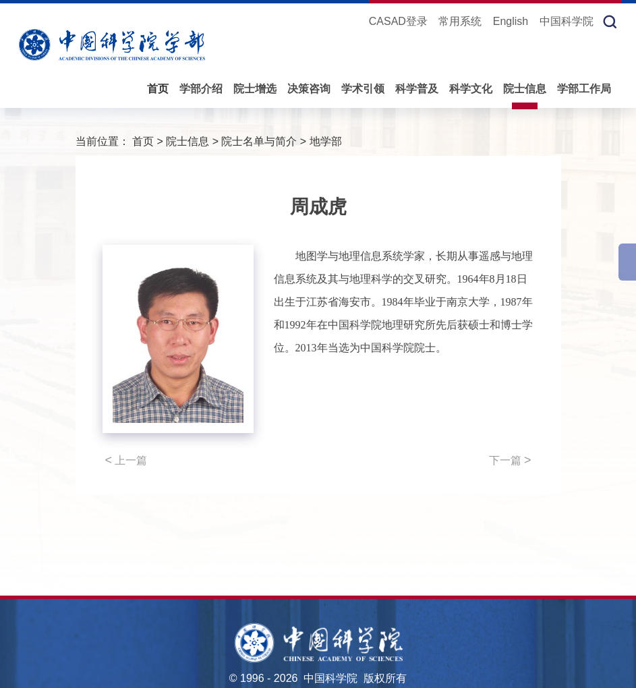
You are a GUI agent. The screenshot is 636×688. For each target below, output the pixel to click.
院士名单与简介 (259, 141)
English (510, 21)
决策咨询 (308, 88)
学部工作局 (584, 88)
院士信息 (524, 88)
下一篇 (510, 460)
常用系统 (460, 21)
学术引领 (362, 88)
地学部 (326, 141)
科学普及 (416, 88)
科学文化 (470, 88)
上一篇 (126, 460)
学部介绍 (201, 88)
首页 (158, 88)
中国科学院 (567, 21)
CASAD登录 (398, 21)
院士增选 (255, 88)
